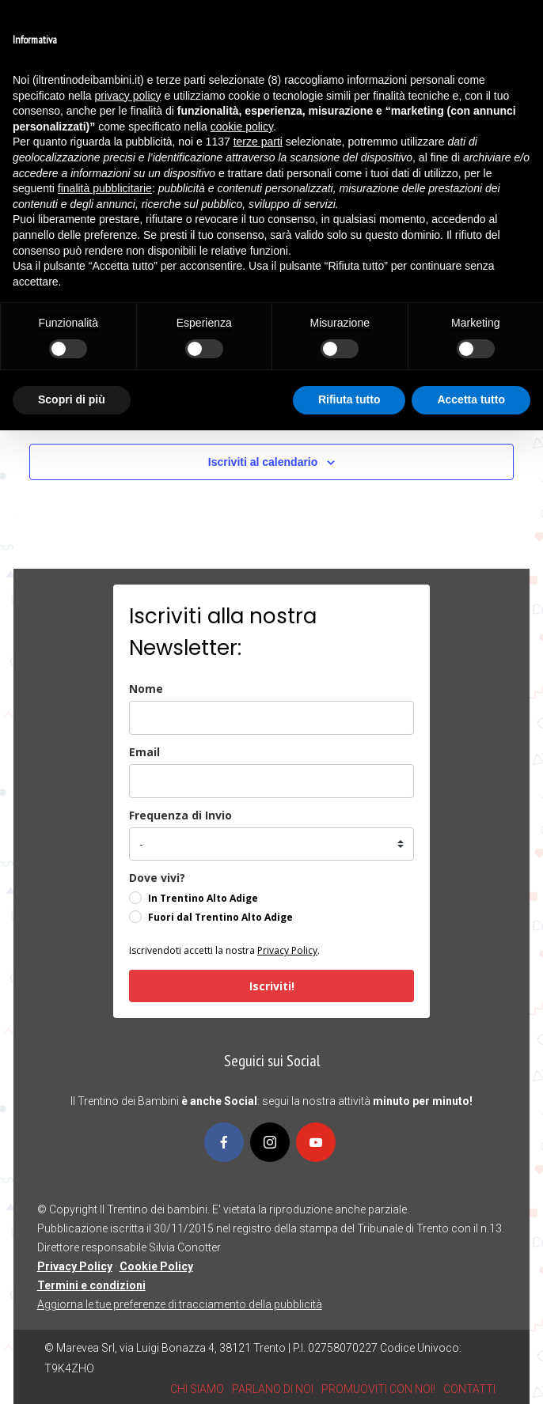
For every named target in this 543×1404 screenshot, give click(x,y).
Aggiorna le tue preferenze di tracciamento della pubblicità (179, 1304)
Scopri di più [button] (71, 399)
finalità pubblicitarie (105, 188)
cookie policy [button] (242, 126)
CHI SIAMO (197, 1389)
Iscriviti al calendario (263, 462)
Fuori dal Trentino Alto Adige (220, 917)
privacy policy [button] (128, 95)
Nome (146, 688)
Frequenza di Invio (180, 815)
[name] (271, 718)
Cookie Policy (156, 1266)
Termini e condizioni (91, 1285)
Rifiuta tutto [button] (349, 399)
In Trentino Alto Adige (203, 898)
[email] (271, 781)
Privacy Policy (287, 950)
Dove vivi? (157, 877)
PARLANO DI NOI (272, 1389)
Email (144, 751)
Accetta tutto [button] (471, 399)
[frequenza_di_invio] (271, 844)
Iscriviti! (271, 985)
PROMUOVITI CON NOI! (378, 1389)
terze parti (258, 141)
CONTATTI (469, 1389)
